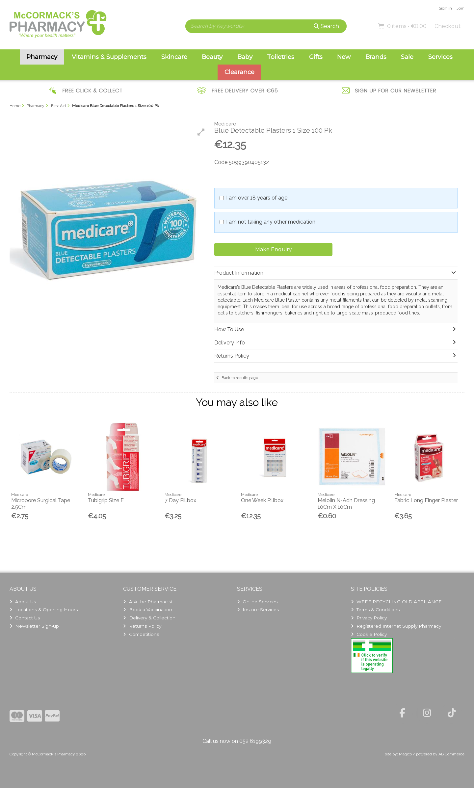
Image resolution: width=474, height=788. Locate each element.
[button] (201, 132)
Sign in (445, 8)
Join (460, 8)
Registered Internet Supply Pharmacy (396, 626)
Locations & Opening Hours (44, 609)
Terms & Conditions (375, 609)
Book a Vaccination (147, 609)
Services (440, 57)
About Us (23, 601)
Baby (244, 57)
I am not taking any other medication (270, 222)
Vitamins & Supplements (109, 57)
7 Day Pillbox (180, 500)
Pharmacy (41, 57)
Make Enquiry (273, 249)
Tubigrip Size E (106, 500)
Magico (405, 754)
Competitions (141, 634)
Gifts (316, 57)
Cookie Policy (369, 634)
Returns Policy (142, 626)
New (344, 57)
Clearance (239, 72)
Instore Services (258, 609)
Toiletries (280, 57)
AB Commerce (451, 754)
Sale (407, 57)
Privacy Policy (369, 617)
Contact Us (25, 617)
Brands (375, 57)
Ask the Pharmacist (147, 601)
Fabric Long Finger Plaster (426, 500)
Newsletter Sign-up (34, 626)
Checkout (447, 26)
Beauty (212, 57)
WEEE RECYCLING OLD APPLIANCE (396, 601)
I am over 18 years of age (256, 198)
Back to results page (240, 377)
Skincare (174, 57)
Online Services (257, 601)
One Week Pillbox (262, 500)
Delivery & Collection (149, 617)
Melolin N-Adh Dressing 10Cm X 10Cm (346, 503)
